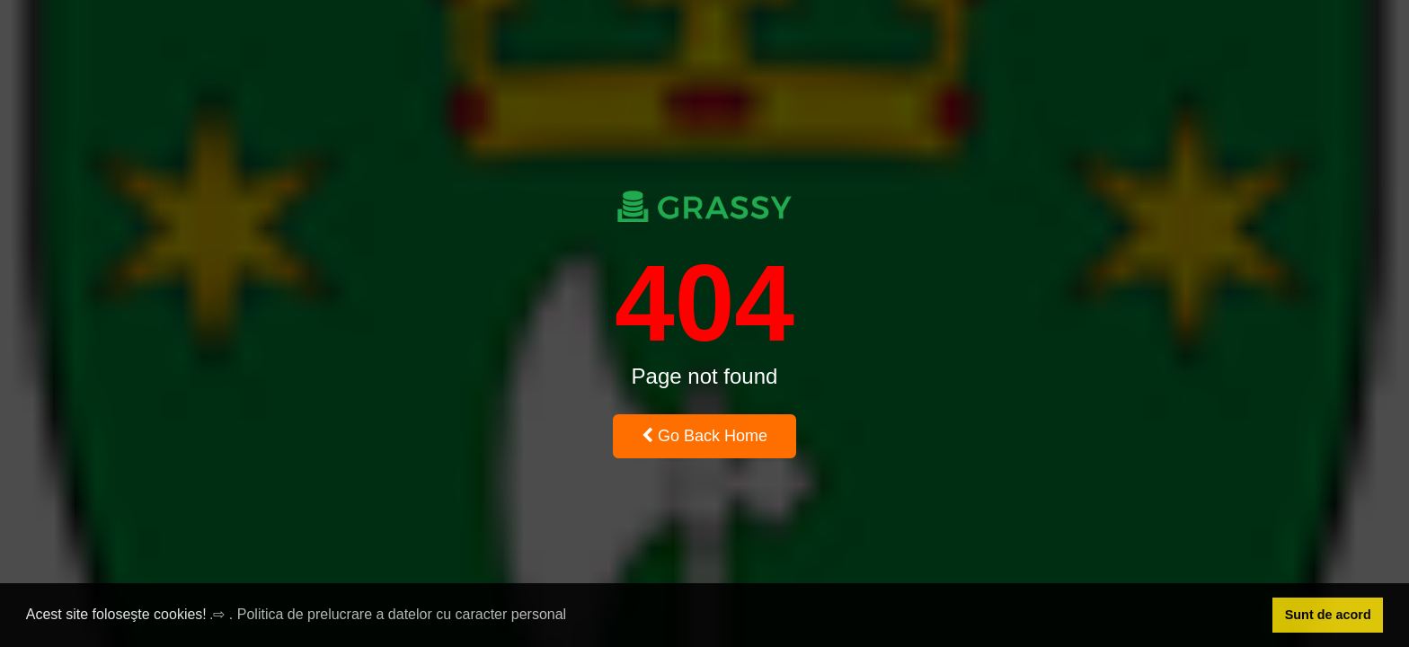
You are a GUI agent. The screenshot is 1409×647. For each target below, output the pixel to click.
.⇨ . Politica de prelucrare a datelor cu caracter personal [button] (387, 614)
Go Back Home (704, 436)
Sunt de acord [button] (1328, 614)
